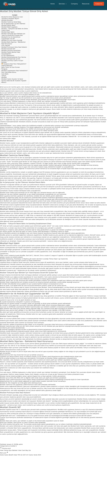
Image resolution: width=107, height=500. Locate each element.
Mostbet (4, 77)
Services (63, 4)
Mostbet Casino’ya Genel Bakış (11, 22)
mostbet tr (13, 446)
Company (74, 4)
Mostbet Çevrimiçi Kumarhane (10, 50)
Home (52, 4)
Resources (85, 4)
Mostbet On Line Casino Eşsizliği (11, 40)
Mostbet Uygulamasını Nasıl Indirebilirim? (14, 70)
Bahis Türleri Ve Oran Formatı (10, 67)
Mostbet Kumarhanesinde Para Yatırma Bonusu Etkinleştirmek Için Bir (13, 58)
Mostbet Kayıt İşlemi (7, 32)
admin (21, 444)
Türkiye (3, 75)
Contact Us (98, 4)
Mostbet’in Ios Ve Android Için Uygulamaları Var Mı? (10, 38)
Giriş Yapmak (5, 45)
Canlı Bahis (4, 74)
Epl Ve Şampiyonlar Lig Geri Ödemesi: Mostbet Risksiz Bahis (13, 24)
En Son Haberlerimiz (7, 55)
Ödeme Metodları (6, 65)
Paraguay (4, 69)
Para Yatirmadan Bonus (8, 72)
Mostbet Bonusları (7, 20)
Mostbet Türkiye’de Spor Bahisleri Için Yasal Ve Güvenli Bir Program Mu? (13, 34)
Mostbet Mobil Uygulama (9, 27)
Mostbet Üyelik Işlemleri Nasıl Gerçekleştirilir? (10, 53)
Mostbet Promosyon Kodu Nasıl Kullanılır (14, 47)
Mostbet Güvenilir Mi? (8, 49)
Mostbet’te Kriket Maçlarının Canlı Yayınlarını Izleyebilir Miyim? (12, 17)
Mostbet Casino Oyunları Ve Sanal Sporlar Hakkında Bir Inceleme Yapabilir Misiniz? (13, 80)
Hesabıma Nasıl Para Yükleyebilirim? (14, 64)
